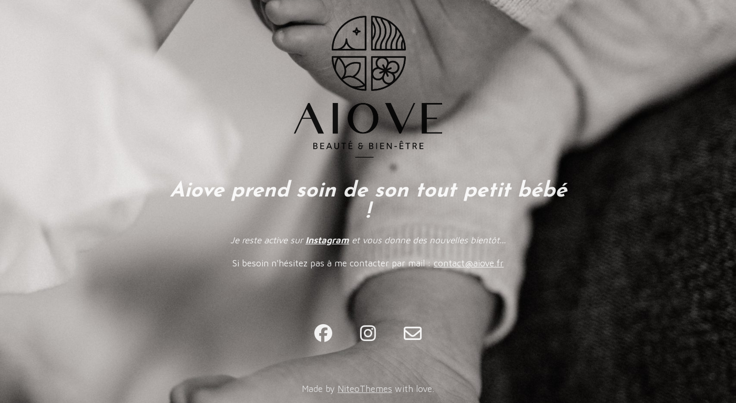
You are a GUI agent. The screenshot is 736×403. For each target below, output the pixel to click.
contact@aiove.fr (469, 263)
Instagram (327, 240)
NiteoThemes (365, 389)
